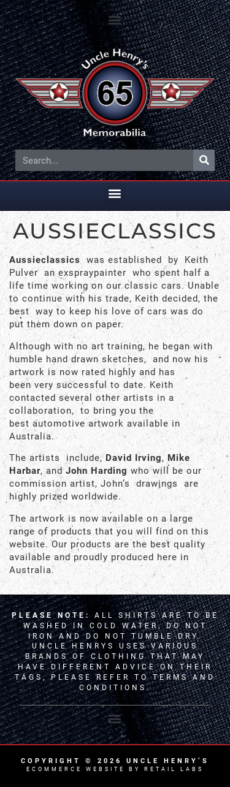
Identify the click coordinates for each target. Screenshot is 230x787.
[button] (115, 19)
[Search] (204, 160)
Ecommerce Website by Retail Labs (115, 769)
